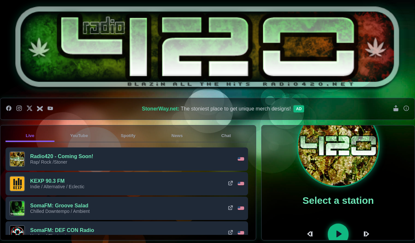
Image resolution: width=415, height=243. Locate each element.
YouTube (79, 135)
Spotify (128, 135)
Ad (299, 109)
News (177, 135)
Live (30, 135)
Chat (226, 135)
